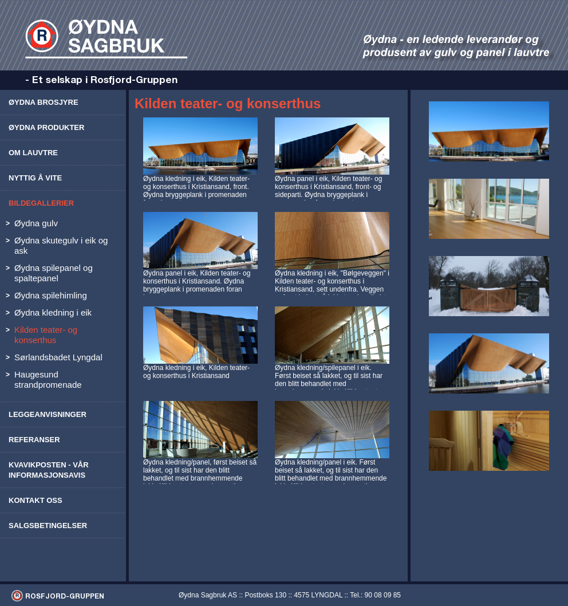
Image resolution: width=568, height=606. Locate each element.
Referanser (34, 439)
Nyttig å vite (35, 178)
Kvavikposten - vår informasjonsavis (49, 470)
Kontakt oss (35, 500)
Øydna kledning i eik (53, 312)
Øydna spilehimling (50, 295)
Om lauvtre (33, 152)
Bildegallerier (41, 203)
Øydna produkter (46, 127)
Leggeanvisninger (47, 414)
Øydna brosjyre (43, 102)
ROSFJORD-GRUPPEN (64, 596)
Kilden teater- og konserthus (45, 335)
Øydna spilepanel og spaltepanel (53, 273)
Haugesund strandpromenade (48, 379)
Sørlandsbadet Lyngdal (58, 357)
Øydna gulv (36, 223)
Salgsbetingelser (48, 525)
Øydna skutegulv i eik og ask (61, 245)
